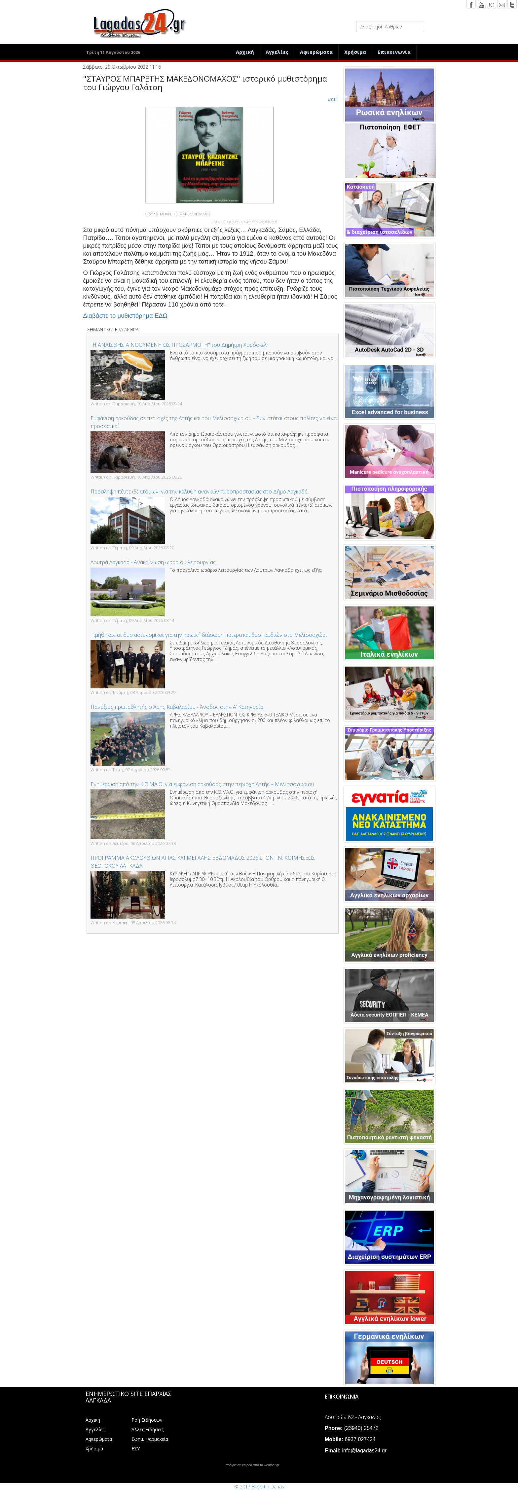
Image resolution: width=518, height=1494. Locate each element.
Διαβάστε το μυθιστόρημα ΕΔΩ (125, 315)
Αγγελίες (277, 52)
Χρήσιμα (355, 52)
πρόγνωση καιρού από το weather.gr (252, 1465)
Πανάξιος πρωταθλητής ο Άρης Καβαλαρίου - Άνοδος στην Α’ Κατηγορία (177, 707)
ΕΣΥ (135, 1448)
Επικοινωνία (394, 52)
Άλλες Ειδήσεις (147, 1429)
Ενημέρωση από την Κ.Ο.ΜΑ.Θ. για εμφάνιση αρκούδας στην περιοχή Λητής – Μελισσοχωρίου (202, 784)
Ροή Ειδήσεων (147, 1420)
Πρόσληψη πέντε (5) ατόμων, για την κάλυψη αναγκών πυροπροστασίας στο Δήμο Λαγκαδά (199, 491)
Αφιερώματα (316, 52)
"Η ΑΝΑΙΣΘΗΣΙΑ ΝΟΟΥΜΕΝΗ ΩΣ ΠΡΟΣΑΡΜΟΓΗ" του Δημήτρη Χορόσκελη (180, 344)
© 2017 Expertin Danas (259, 1486)
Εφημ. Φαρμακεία (149, 1439)
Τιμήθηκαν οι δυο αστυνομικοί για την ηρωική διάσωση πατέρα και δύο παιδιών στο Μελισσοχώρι (209, 634)
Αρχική (245, 52)
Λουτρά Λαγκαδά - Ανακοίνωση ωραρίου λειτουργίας (153, 562)
